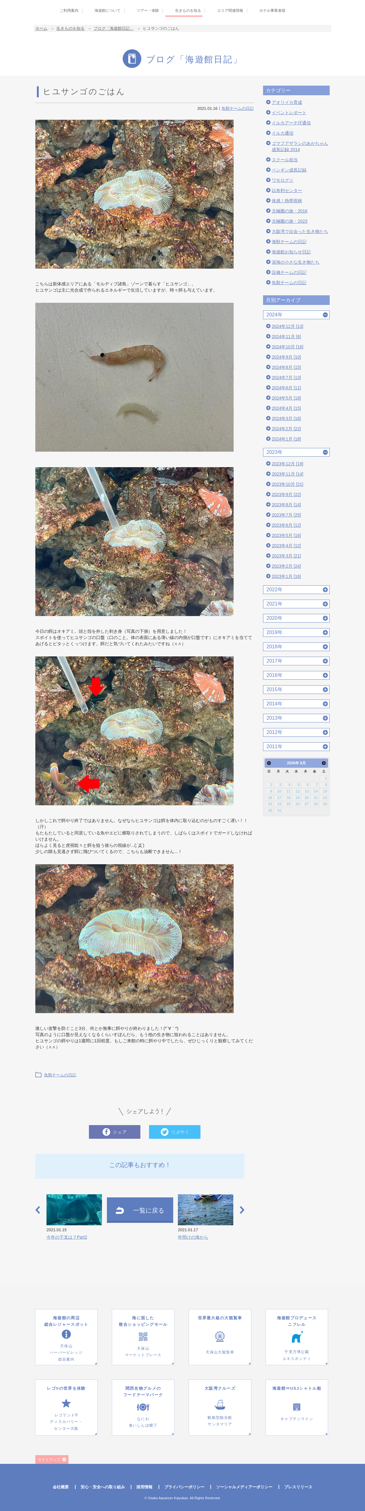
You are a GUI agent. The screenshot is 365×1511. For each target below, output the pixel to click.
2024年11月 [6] (286, 336)
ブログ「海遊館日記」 (114, 28)
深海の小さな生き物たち (295, 262)
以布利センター (287, 190)
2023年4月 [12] (286, 545)
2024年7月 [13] (286, 377)
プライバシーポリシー (184, 1487)
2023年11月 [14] (287, 474)
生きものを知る (70, 28)
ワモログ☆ (282, 180)
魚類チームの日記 (238, 108)
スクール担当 (285, 159)
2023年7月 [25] (286, 514)
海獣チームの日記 (289, 241)
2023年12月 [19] (287, 463)
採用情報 (144, 1487)
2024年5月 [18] (286, 398)
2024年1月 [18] (286, 438)
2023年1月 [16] (286, 576)
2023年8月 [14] (286, 504)
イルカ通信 (282, 133)
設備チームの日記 (289, 272)
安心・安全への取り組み (103, 1487)
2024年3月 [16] (286, 418)
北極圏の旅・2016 (289, 210)
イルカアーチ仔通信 (291, 122)
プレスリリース (298, 1487)
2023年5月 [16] (286, 535)
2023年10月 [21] (287, 484)
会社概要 (61, 1487)
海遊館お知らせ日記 (291, 251)
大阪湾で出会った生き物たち (300, 231)
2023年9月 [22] (286, 494)
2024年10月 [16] (287, 346)
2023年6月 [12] (286, 525)
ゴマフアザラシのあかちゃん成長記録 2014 (300, 146)
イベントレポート (289, 112)
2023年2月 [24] (286, 566)
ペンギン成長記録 (289, 170)
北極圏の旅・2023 (289, 221)
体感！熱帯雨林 (287, 200)
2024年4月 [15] (286, 408)
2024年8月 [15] (286, 367)
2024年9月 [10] (286, 357)
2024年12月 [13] (287, 326)
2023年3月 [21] (286, 555)
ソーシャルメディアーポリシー (244, 1487)
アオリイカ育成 (287, 102)
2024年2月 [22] (286, 428)
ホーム (41, 28)
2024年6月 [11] (286, 387)
